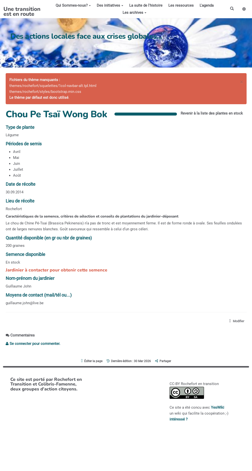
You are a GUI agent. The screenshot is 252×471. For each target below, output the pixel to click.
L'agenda (207, 5)
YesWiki (217, 407)
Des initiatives (110, 5)
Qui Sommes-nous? (73, 5)
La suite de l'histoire (145, 5)
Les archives (134, 12)
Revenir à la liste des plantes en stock (212, 113)
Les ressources (181, 5)
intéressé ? (179, 419)
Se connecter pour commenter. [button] (33, 343)
